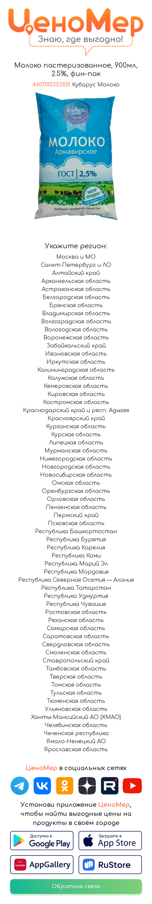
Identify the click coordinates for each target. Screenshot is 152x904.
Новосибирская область (76, 475)
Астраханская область (76, 289)
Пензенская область (76, 507)
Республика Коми (76, 556)
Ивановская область (76, 354)
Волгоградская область (76, 322)
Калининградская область (76, 370)
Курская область (76, 435)
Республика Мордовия (76, 572)
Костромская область (76, 402)
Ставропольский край (76, 661)
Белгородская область (76, 297)
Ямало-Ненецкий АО (76, 741)
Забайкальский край (76, 346)
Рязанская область (76, 620)
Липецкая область (76, 443)
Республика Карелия (76, 548)
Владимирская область (76, 314)
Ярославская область (76, 750)
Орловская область (76, 499)
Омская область (76, 483)
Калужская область (76, 378)
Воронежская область (76, 338)
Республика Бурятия (76, 540)
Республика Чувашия (76, 604)
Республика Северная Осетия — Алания (76, 580)
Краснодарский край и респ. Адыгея (76, 410)
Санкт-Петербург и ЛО (76, 265)
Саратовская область (76, 637)
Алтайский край (76, 273)
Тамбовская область (76, 669)
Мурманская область (76, 451)
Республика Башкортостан (76, 532)
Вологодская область (76, 330)
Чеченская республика (76, 733)
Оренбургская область (76, 491)
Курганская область (76, 427)
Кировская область (76, 394)
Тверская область (76, 677)
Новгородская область (76, 467)
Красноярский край (76, 418)
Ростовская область (76, 612)
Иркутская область (76, 362)
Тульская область (76, 693)
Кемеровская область (76, 386)
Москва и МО (76, 257)
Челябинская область (76, 725)
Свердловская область (76, 645)
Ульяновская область (76, 709)
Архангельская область (76, 281)
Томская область (76, 685)
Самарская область (76, 628)
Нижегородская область (76, 459)
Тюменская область (76, 701)
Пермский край (76, 515)
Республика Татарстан (76, 588)
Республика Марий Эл (76, 564)
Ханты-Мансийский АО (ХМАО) (76, 717)
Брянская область (76, 305)
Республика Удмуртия (76, 596)
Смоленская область (76, 653)
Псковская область (76, 523)
